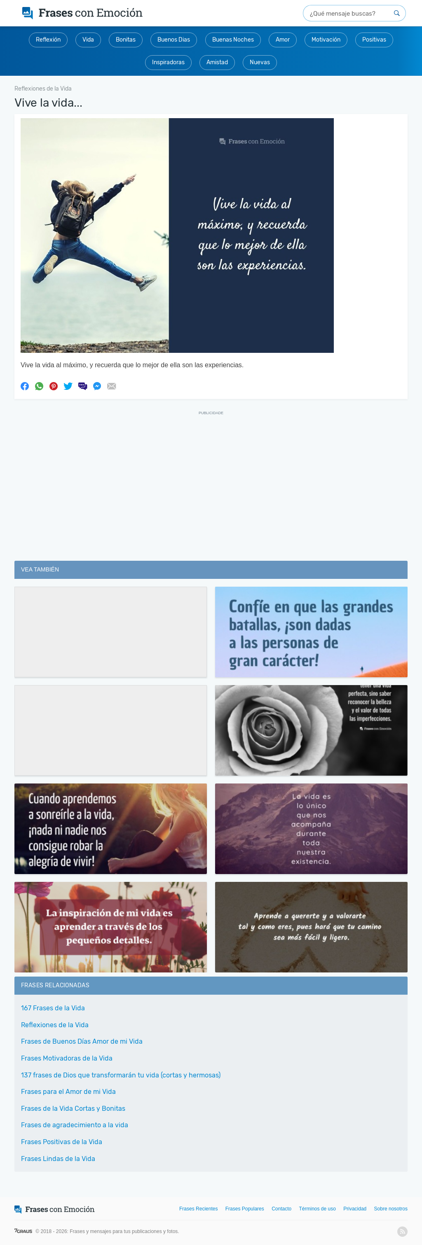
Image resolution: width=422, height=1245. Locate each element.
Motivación (326, 39)
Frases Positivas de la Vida (61, 1142)
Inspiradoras (168, 62)
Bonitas (126, 39)
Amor (283, 39)
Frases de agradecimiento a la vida (74, 1125)
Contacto (281, 1209)
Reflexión (48, 39)
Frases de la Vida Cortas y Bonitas (73, 1108)
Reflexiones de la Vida (55, 1025)
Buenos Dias (173, 39)
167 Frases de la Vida (53, 1008)
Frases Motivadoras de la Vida (67, 1058)
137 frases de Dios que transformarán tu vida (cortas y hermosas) (120, 1075)
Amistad (217, 62)
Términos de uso (317, 1209)
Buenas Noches (233, 39)
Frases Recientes (198, 1209)
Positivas (374, 39)
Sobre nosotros (391, 1209)
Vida (88, 39)
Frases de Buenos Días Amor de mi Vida (82, 1041)
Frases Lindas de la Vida (58, 1159)
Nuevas (260, 62)
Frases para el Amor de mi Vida (68, 1092)
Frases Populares (244, 1209)
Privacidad (354, 1209)
